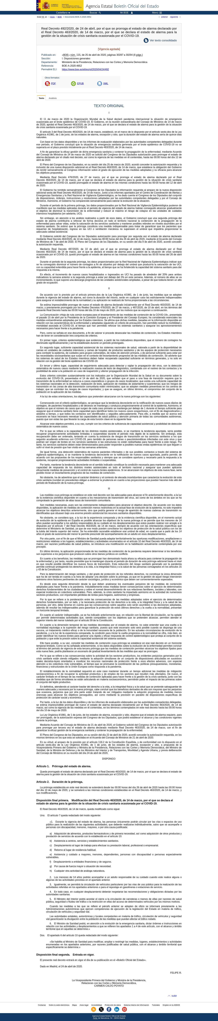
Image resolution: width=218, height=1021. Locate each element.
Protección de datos (113, 1005)
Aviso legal (84, 1005)
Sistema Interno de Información (136, 1005)
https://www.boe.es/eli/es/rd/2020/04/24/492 (85, 69)
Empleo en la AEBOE (171, 1005)
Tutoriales (156, 1005)
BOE (60, 17)
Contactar (42, 1005)
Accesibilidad (96, 1005)
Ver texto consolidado (163, 40)
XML (105, 83)
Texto (41, 98)
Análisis (53, 98)
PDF (53, 83)
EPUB (80, 83)
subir (174, 995)
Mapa (74, 1005)
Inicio (52, 17)
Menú (157, 13)
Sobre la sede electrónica (59, 1005)
